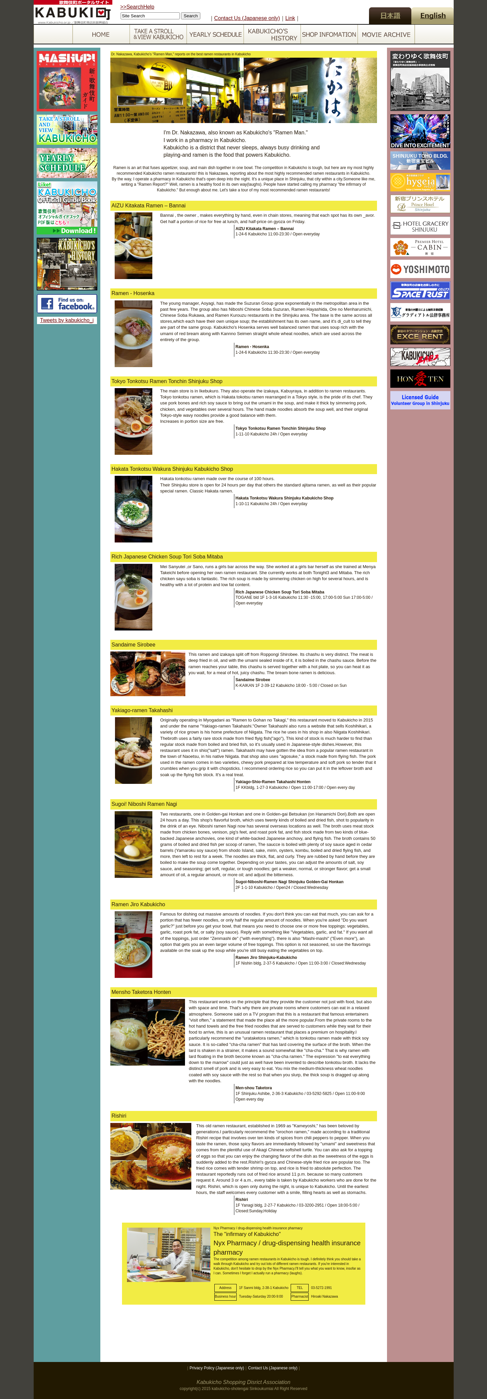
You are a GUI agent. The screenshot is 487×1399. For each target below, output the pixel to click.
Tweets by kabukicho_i (67, 320)
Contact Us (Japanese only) (247, 18)
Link (290, 18)
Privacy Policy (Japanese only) (217, 1368)
